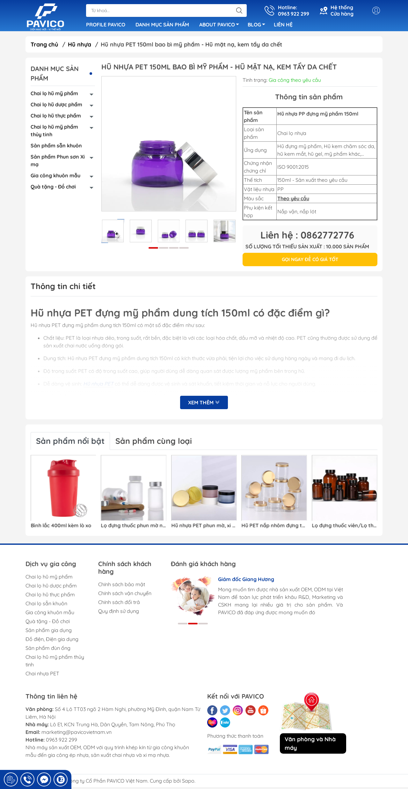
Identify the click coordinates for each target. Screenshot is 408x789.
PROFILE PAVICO (105, 25)
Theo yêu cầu (293, 200)
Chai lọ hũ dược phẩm (56, 106)
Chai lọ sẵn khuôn (46, 605)
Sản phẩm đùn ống (48, 650)
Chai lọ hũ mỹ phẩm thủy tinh (54, 132)
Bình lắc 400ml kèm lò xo (61, 527)
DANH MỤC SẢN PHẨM (162, 25)
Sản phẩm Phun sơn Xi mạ (58, 162)
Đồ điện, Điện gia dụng (52, 641)
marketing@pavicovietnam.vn (76, 734)
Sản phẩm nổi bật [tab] (70, 443)
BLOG (258, 26)
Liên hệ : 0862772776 (307, 237)
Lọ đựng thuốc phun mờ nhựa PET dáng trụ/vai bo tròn (134, 527)
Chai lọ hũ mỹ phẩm (54, 95)
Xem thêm (204, 405)
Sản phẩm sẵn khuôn (56, 147)
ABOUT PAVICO (221, 26)
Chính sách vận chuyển (124, 595)
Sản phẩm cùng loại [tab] (153, 443)
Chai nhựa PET (42, 675)
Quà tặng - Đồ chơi (53, 188)
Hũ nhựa (79, 46)
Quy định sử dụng (118, 613)
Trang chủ (44, 46)
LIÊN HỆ (283, 25)
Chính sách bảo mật (121, 586)
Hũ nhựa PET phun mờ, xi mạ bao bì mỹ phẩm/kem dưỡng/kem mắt (204, 527)
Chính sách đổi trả (119, 604)
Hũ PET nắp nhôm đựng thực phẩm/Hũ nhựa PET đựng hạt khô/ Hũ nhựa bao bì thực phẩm (274, 527)
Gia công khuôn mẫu (55, 177)
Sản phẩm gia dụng (49, 632)
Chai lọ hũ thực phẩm (56, 117)
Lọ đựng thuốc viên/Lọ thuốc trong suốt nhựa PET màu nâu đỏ (344, 527)
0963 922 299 (61, 741)
